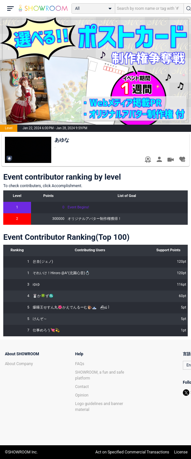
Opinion (81, 395)
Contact (82, 386)
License (180, 452)
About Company (19, 364)
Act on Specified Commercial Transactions (132, 452)
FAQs (79, 364)
